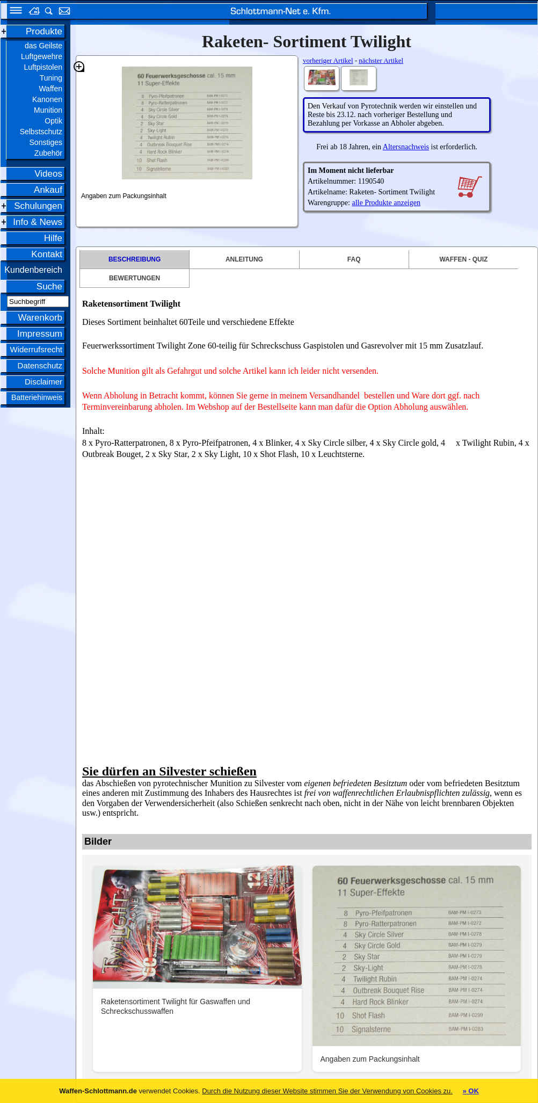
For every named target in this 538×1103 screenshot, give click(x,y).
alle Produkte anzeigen (386, 203)
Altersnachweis (406, 147)
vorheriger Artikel (328, 60)
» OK (470, 1091)
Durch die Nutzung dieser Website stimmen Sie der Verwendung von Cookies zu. (327, 1091)
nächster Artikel (381, 60)
